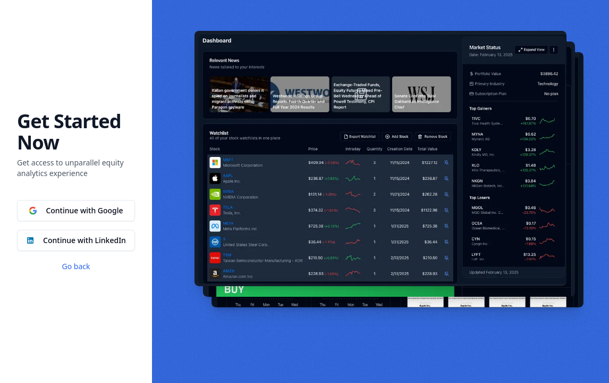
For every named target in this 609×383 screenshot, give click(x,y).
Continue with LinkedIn (76, 240)
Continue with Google (76, 210)
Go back (76, 266)
